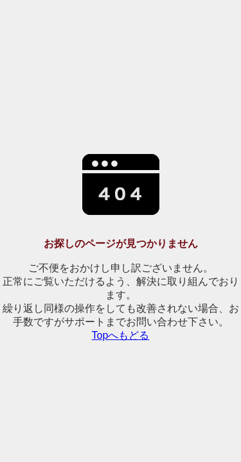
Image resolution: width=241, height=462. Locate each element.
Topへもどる (121, 335)
